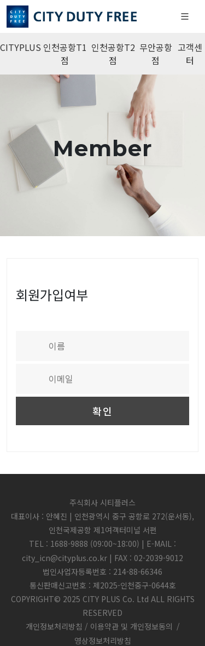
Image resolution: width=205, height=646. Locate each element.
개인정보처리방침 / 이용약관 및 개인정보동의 (99, 626)
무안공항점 (155, 54)
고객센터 (190, 54)
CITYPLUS (20, 47)
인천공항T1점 (65, 54)
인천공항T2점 (113, 54)
